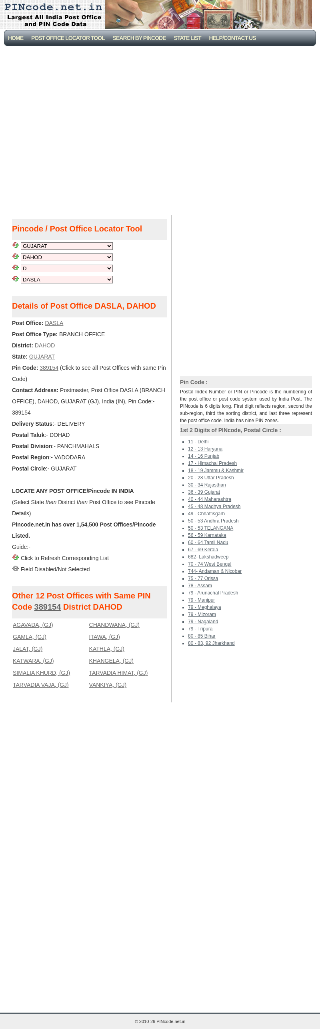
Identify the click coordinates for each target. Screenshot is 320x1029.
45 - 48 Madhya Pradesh (214, 506)
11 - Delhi (198, 442)
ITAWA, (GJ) (104, 637)
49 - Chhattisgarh (206, 513)
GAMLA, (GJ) (29, 637)
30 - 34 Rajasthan (207, 485)
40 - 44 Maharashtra (209, 499)
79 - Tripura (200, 629)
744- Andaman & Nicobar (215, 571)
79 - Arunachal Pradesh (213, 593)
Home (15, 38)
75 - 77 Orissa (203, 578)
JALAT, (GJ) (27, 649)
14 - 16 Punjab (203, 456)
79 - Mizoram (202, 614)
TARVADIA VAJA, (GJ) (41, 685)
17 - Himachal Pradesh (212, 463)
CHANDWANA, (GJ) (114, 625)
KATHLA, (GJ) (106, 649)
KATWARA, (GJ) (33, 661)
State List (187, 38)
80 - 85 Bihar (202, 636)
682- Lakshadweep (208, 557)
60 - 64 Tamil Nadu (208, 542)
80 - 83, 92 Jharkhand (211, 643)
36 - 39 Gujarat (204, 492)
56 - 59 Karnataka (207, 535)
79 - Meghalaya (204, 607)
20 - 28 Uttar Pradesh (211, 478)
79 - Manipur (201, 600)
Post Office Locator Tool (68, 38)
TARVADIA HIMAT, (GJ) (118, 673)
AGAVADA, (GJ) (33, 625)
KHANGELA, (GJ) (111, 661)
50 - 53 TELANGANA (210, 528)
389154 (47, 606)
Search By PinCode (139, 38)
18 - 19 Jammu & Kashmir (216, 470)
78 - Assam (200, 585)
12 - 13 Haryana (205, 449)
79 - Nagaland (203, 621)
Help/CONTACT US (232, 38)
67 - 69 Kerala (203, 549)
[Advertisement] (79, 129)
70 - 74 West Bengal (210, 564)
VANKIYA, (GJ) (108, 685)
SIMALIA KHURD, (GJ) (41, 673)
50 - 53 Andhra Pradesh (213, 521)
